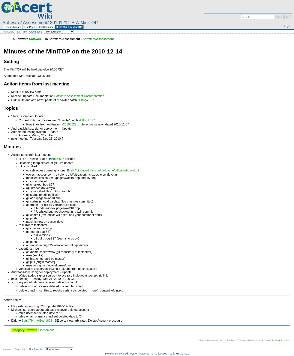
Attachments (35, 31)
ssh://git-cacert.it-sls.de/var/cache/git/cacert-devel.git (104, 170)
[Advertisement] (248, 7)
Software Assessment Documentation (79, 96)
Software (11, 22)
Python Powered (139, 353)
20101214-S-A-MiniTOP (74, 22)
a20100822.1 (70, 124)
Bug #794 (28, 320)
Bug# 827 (87, 100)
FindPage (29, 27)
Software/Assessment (98, 39)
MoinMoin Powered (116, 353)
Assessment (35, 22)
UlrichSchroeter (282, 340)
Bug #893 (45, 320)
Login (287, 26)
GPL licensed (159, 353)
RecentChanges (12, 27)
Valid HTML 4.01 (179, 353)
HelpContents (45, 27)
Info (25, 31)
